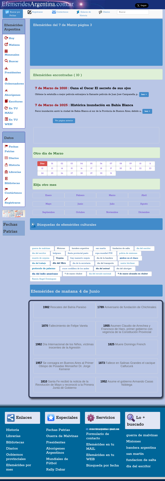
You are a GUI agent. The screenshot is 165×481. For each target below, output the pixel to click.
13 (52, 168)
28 (81, 173)
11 (150, 163)
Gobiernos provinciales (16, 456)
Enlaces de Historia (83, 13)
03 (72, 163)
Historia (12, 430)
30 (101, 173)
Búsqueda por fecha (102, 465)
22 (140, 168)
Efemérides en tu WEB (100, 457)
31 (111, 173)
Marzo (112, 195)
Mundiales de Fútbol (57, 461)
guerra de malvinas (142, 435)
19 (111, 168)
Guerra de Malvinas (62, 436)
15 (72, 168)
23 (150, 168)
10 (140, 163)
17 (91, 168)
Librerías (13, 436)
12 (42, 168)
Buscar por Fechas (12, 13)
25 (52, 173)
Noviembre (112, 212)
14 (62, 168)
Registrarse (35, 12)
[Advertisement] (132, 42)
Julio (112, 203)
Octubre (80, 212)
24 (42, 173)
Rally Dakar (55, 469)
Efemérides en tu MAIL (100, 446)
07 (111, 163)
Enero (48, 195)
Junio (80, 203)
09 (130, 163)
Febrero (80, 195)
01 (52, 163)
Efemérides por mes (18, 467)
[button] (144, 94)
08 (121, 163)
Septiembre (48, 212)
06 (101, 163)
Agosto (144, 203)
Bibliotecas (15, 442)
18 (101, 168)
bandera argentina (141, 447)
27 (72, 173)
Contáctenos (60, 12)
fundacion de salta (141, 460)
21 (130, 168)
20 (121, 168)
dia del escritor (138, 466)
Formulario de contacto (97, 436)
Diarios (104, 12)
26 (62, 173)
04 (81, 163)
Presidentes (55, 442)
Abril (144, 195)
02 (62, 163)
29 (91, 173)
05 (91, 163)
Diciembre (144, 212)
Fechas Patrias (58, 430)
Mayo (48, 203)
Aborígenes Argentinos (55, 450)
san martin (135, 454)
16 (81, 168)
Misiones (133, 441)
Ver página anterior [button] (64, 120)
